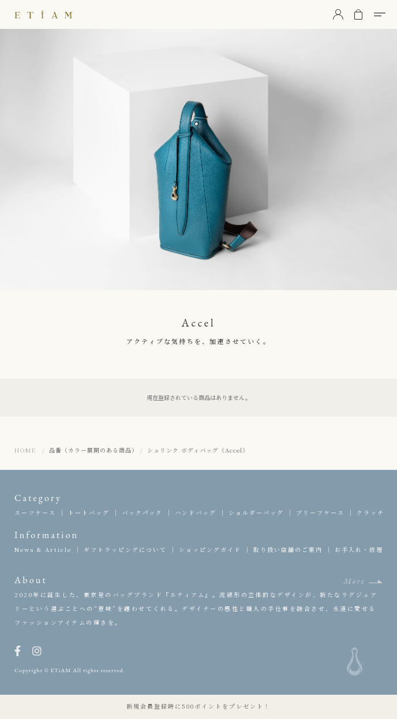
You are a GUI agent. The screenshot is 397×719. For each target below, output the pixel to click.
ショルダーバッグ (256, 512)
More (354, 581)
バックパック (142, 512)
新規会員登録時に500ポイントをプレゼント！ (198, 706)
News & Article (43, 549)
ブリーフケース (320, 512)
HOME (25, 450)
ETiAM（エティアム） (43, 14)
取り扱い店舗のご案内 (288, 549)
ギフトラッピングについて (125, 549)
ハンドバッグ (195, 512)
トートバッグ (89, 512)
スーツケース (35, 512)
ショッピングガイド (210, 549)
